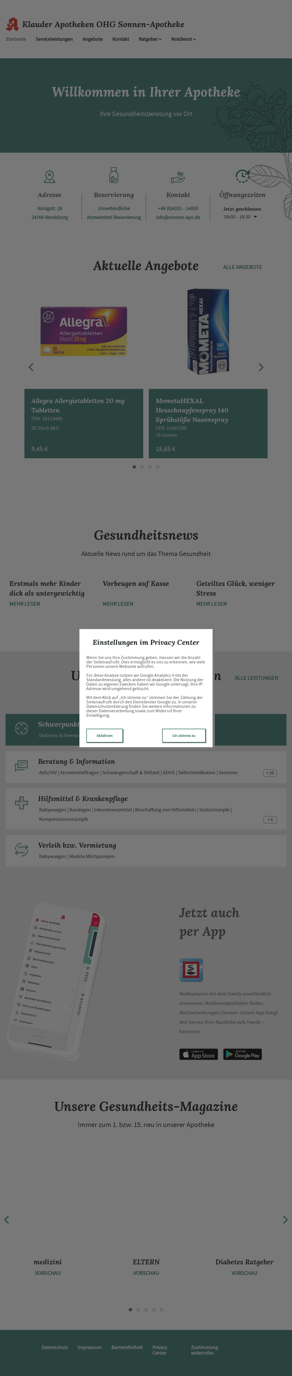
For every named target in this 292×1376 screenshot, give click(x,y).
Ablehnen (105, 735)
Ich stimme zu (183, 735)
